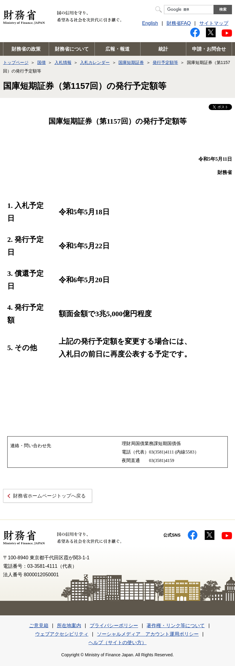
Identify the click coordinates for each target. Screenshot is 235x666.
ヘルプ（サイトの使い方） (117, 642)
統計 (163, 49)
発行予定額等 (165, 62)
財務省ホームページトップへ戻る (49, 495)
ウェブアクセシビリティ (61, 634)
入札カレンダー (95, 62)
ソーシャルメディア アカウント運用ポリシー (148, 634)
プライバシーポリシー (114, 625)
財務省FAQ (179, 23)
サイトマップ (213, 23)
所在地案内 (69, 625)
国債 (41, 62)
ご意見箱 (38, 625)
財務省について (72, 49)
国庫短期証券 (131, 62)
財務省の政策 (26, 49)
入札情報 (63, 62)
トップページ (15, 62)
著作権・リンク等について (176, 625)
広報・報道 (117, 49)
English (150, 23)
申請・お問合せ (209, 49)
